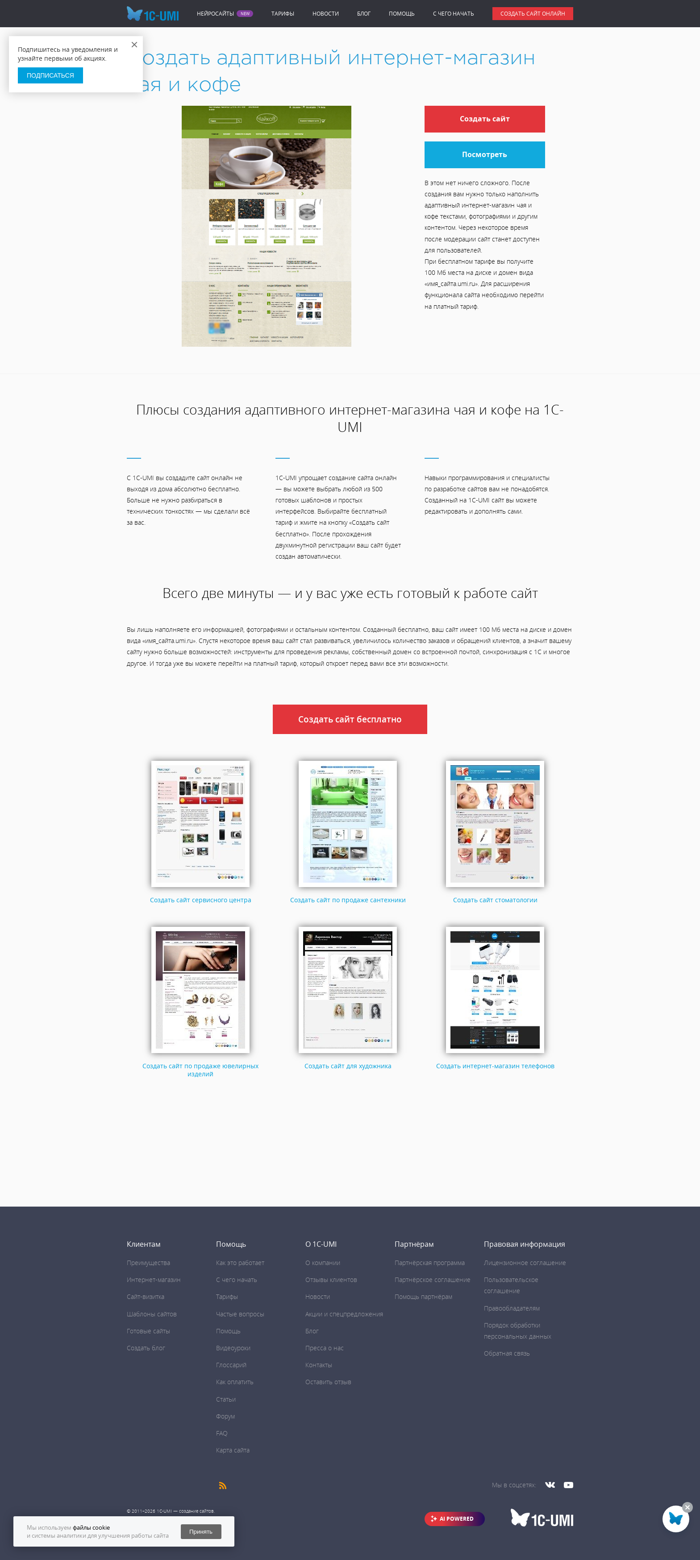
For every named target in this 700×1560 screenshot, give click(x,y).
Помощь (402, 13)
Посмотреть (484, 154)
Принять (200, 1531)
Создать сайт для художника (348, 1066)
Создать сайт (485, 119)
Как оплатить (235, 1381)
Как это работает (240, 1262)
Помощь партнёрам (423, 1296)
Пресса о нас (324, 1348)
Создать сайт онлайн (532, 13)
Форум (225, 1416)
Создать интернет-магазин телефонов (495, 1066)
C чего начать (453, 13)
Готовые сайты (148, 1331)
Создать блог (146, 1348)
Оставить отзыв (328, 1381)
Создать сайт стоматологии (495, 900)
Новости (325, 13)
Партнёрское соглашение (433, 1279)
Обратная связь (507, 1353)
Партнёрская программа (430, 1262)
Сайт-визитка (145, 1296)
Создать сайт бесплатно (350, 719)
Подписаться (50, 75)
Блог (364, 13)
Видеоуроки (233, 1348)
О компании (322, 1262)
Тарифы (282, 13)
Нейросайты (215, 13)
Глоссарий (231, 1365)
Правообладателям (512, 1308)
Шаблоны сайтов (152, 1314)
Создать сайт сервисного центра (200, 900)
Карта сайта (233, 1450)
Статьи (226, 1399)
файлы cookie (91, 1527)
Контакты (318, 1365)
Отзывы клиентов (331, 1279)
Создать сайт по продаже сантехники (348, 900)
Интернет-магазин (154, 1279)
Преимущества (148, 1262)
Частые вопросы (240, 1314)
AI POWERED (457, 1519)
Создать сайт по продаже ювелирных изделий (200, 1070)
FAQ (222, 1433)
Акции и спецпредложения (344, 1314)
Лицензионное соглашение (525, 1262)
